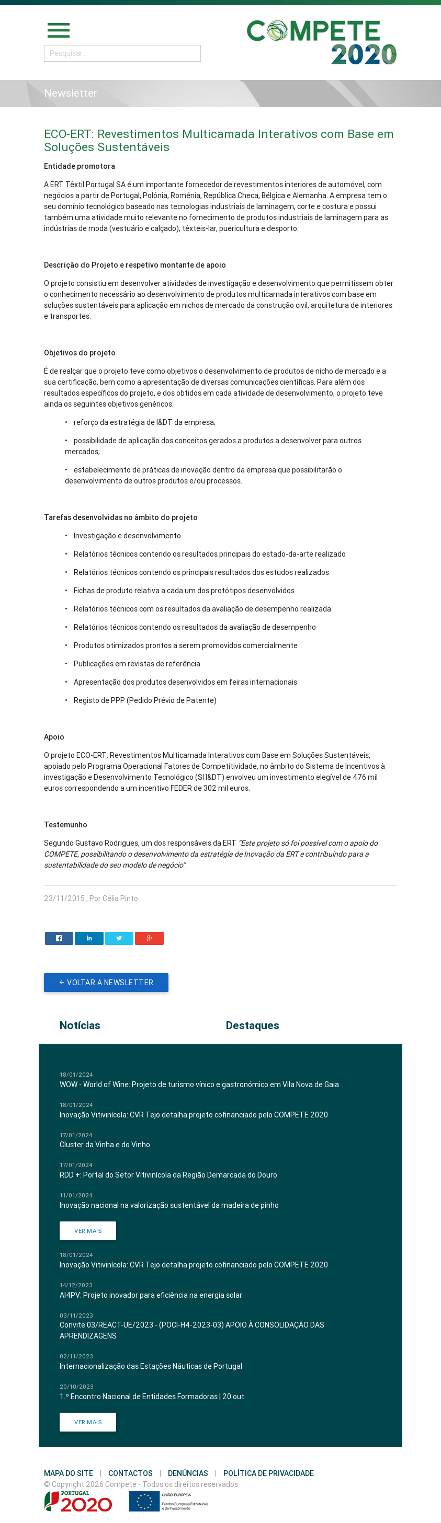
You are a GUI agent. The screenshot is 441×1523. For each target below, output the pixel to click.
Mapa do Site (68, 1473)
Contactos (130, 1473)
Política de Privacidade (268, 1473)
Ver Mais (87, 1230)
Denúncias (188, 1473)
